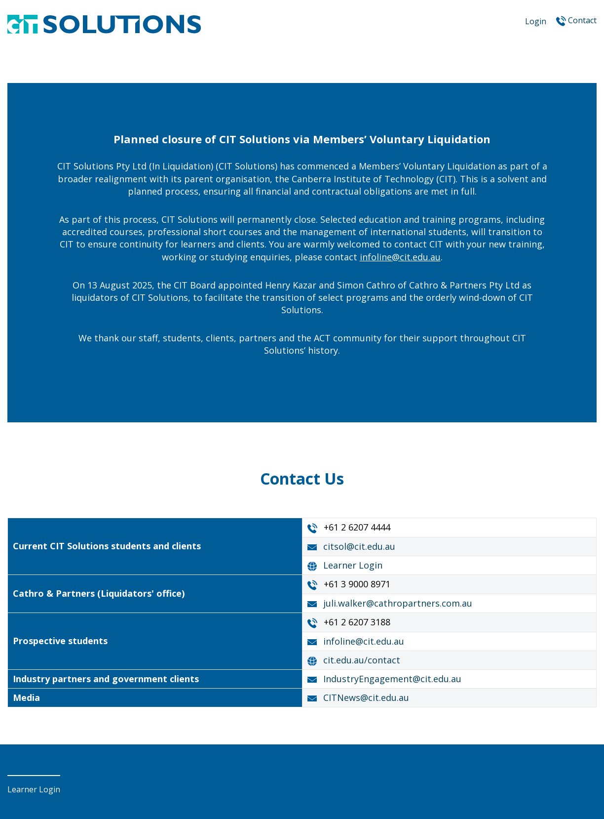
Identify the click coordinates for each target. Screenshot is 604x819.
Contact (582, 20)
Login (535, 21)
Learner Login (352, 565)
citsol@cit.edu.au (359, 546)
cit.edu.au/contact (361, 660)
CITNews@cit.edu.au (366, 697)
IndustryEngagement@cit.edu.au (392, 679)
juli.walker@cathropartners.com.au (397, 603)
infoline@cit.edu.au (400, 257)
